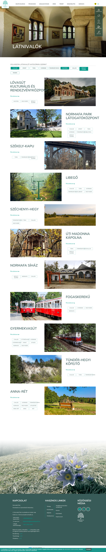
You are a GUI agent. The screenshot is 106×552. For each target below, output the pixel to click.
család (33, 220)
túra (24, 220)
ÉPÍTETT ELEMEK (84, 68)
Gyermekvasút (23, 328)
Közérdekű (59, 513)
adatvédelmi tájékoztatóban (71, 549)
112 (20, 538)
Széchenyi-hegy (24, 209)
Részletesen (14, 96)
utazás (33, 342)
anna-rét (16, 408)
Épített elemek (71, 135)
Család (71, 129)
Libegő (72, 177)
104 (29, 530)
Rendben (88, 549)
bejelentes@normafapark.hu (31, 521)
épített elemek (33, 102)
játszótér (33, 405)
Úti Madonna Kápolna (78, 236)
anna (24, 408)
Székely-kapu (22, 146)
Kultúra (88, 132)
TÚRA (34, 68)
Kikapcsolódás (20, 4)
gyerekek (80, 308)
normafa (24, 276)
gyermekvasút (17, 342)
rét (33, 408)
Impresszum (59, 517)
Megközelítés (71, 4)
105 (21, 536)
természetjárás (17, 220)
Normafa (81, 4)
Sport (80, 129)
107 (21, 534)
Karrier (58, 510)
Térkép (61, 4)
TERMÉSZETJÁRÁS (54, 68)
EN (98, 4)
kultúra (16, 101)
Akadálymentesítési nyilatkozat (61, 506)
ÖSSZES (15, 73)
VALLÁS (74, 68)
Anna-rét (19, 391)
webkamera (99, 10)
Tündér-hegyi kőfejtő (78, 362)
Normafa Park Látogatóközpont (82, 116)
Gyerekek (72, 132)
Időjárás (49, 513)
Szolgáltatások (44, 4)
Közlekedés (50, 509)
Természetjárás (82, 132)
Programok (32, 4)
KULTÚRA (64, 68)
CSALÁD (15, 68)
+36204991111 (27, 518)
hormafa (16, 405)
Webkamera (50, 516)
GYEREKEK (43, 68)
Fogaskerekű (78, 297)
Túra (88, 129)
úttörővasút (25, 339)
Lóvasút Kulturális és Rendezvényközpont (29, 86)
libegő (80, 191)
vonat (25, 342)
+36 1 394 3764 (28, 524)
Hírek (54, 4)
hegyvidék (25, 101)
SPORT (24, 68)
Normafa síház (24, 265)
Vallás (89, 248)
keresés (99, 32)
